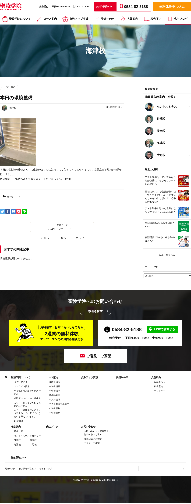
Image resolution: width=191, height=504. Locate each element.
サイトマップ (45, 468)
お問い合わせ (88, 426)
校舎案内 (156, 18)
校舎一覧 (18, 431)
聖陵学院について (20, 18)
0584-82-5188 (127, 329)
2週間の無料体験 (62, 333)
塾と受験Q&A (18, 457)
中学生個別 (54, 413)
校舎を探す (95, 311)
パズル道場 (54, 399)
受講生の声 (107, 18)
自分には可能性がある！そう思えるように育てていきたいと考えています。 (27, 413)
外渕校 (17, 440)
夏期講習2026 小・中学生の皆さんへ (160, 239)
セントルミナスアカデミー (27, 435)
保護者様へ (159, 382)
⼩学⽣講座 (54, 391)
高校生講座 (54, 382)
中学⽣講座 (54, 386)
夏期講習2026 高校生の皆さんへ (160, 224)
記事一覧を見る (167, 255)
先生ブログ (180, 18)
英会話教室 (54, 395)
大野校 (33, 444)
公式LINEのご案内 (93, 439)
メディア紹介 (20, 382)
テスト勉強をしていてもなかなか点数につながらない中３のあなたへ (160, 180)
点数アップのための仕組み (27, 398)
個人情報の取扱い (27, 468)
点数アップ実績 (78, 18)
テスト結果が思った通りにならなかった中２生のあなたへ (160, 210)
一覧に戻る (9, 87)
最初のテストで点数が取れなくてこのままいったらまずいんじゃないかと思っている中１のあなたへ (160, 196)
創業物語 (18, 421)
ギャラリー (159, 391)
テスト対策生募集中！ (60, 404)
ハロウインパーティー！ (62, 228)
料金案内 (158, 386)
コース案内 (50, 18)
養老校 (33, 440)
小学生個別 (54, 408)
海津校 (10, 196)
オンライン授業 (22, 386)
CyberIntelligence (110, 480)
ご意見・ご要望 (98, 356)
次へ (78, 238)
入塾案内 (132, 18)
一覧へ (62, 238)
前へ (46, 238)
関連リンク (10, 468)
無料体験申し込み (172, 6)
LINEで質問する (164, 329)
